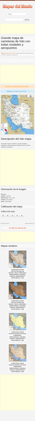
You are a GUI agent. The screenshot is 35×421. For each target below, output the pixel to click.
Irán (14, 53)
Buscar (27, 19)
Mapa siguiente (29, 223)
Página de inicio (5, 53)
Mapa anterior (5, 223)
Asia (11, 53)
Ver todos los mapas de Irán (17, 228)
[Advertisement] (17, 28)
